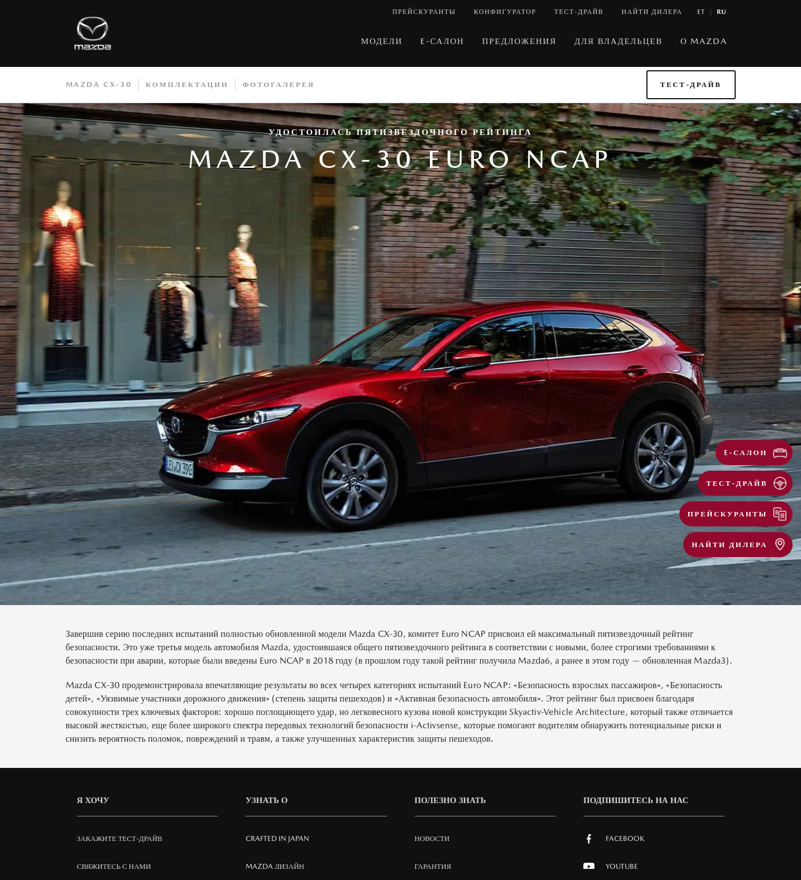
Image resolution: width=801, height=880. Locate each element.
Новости (432, 838)
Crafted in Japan (277, 838)
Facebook (613, 838)
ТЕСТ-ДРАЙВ (691, 84)
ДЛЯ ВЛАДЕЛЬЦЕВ (618, 41)
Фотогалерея (278, 84)
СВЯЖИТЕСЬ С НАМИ (114, 866)
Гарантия (433, 866)
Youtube (610, 866)
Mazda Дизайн (275, 866)
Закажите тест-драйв (119, 838)
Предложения (519, 41)
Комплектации (187, 84)
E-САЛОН (442, 41)
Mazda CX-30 (99, 84)
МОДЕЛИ (381, 41)
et (701, 12)
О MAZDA (703, 41)
